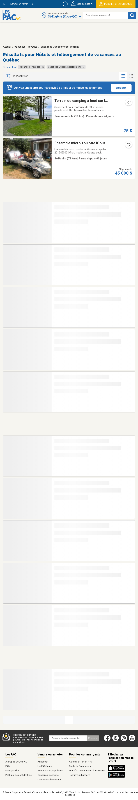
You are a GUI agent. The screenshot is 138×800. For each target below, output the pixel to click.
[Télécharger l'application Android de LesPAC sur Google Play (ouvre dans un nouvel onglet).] (116, 777)
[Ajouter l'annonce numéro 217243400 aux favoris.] (128, 103)
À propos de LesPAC (16, 761)
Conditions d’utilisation (49, 779)
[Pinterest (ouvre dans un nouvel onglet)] (115, 740)
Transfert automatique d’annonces (87, 770)
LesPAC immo (45, 766)
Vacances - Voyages (25, 46)
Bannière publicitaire (79, 775)
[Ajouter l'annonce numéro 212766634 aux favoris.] (128, 146)
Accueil (7, 46)
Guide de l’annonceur (80, 766)
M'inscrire (93, 738)
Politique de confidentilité (18, 775)
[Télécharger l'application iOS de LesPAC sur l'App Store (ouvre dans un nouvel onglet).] (117, 770)
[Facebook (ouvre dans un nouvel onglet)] (107, 740)
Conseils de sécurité (48, 775)
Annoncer (43, 761)
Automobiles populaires (50, 770)
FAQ (7, 766)
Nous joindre (12, 770)
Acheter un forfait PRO (80, 761)
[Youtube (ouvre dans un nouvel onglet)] (133, 740)
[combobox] (105, 15)
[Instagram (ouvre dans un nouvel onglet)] (124, 740)
